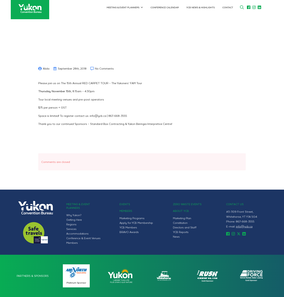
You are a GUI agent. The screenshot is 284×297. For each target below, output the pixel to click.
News (176, 236)
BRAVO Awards (129, 232)
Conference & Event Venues (83, 238)
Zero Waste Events (187, 204)
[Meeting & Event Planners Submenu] (143, 7)
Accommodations (77, 233)
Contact (227, 7)
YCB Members (128, 227)
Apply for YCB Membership (136, 223)
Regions (71, 224)
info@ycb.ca (244, 226)
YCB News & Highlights (200, 7)
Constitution (180, 223)
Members (72, 243)
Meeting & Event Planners (123, 7)
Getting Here (74, 219)
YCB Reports (181, 232)
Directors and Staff (184, 227)
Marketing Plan (182, 218)
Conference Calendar (164, 7)
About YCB (181, 211)
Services (71, 229)
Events (125, 204)
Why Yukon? (73, 215)
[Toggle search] (242, 7)
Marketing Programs (132, 218)
